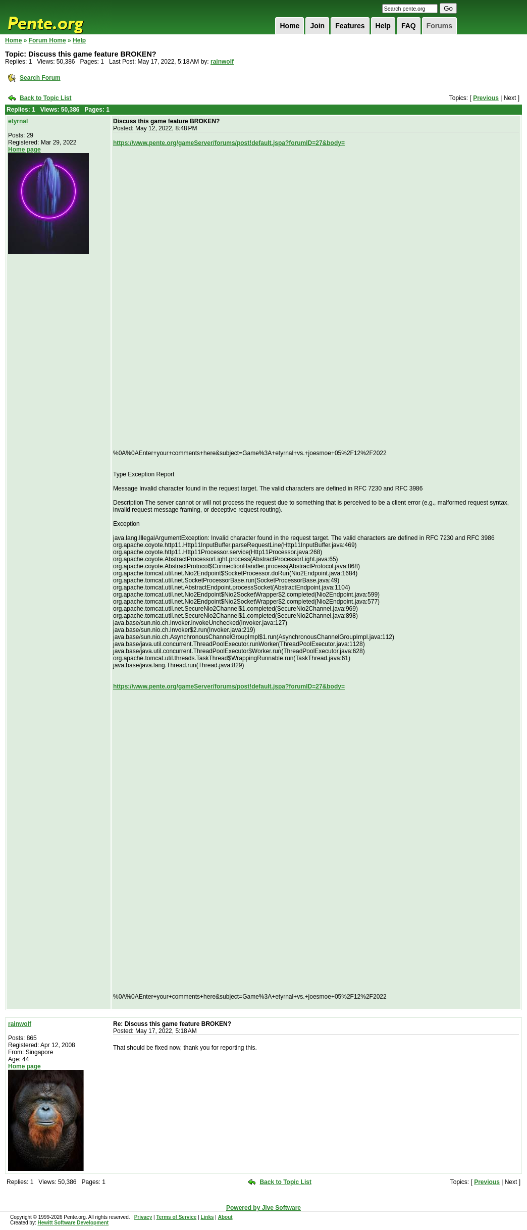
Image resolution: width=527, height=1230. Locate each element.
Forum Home (47, 40)
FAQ (408, 26)
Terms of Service (176, 1217)
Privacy (143, 1217)
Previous (486, 98)
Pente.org (58, 17)
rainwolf (222, 61)
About (225, 1217)
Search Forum (40, 77)
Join (317, 26)
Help (383, 26)
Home (289, 26)
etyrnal (18, 121)
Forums (439, 26)
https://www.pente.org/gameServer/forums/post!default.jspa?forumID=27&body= (229, 142)
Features (349, 26)
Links (207, 1217)
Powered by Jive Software (263, 1207)
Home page (24, 149)
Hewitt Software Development (73, 1222)
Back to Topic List (45, 98)
